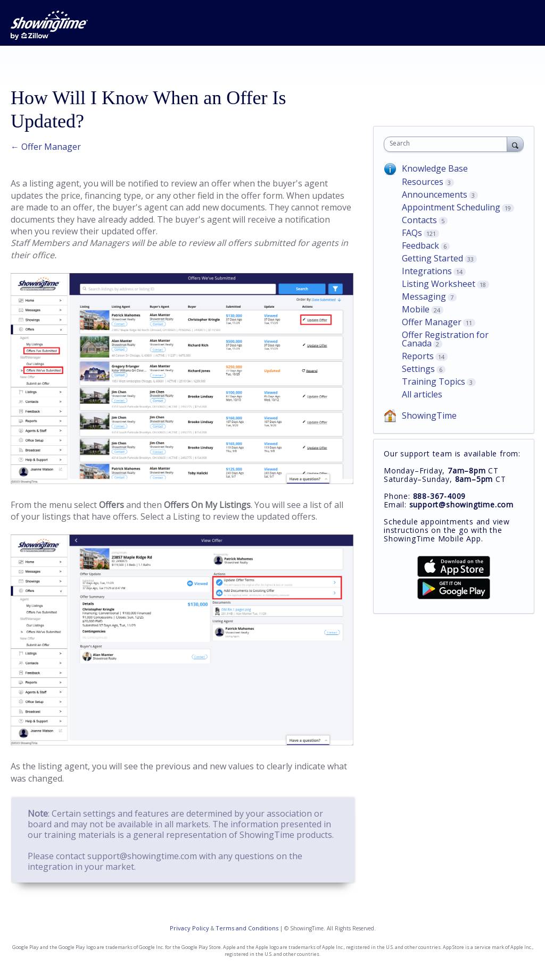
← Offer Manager (46, 146)
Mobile (416, 309)
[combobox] (448, 144)
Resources (422, 182)
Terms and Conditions (247, 928)
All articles (422, 394)
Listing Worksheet (438, 284)
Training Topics (433, 381)
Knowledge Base (435, 168)
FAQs (412, 233)
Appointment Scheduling (451, 207)
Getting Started (432, 258)
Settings (418, 369)
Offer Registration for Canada (445, 339)
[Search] (515, 144)
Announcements (434, 194)
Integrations (427, 271)
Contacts (419, 220)
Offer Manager (431, 322)
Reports (418, 356)
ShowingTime (429, 415)
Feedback (420, 245)
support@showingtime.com (142, 856)
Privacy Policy (189, 928)
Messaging (424, 296)
